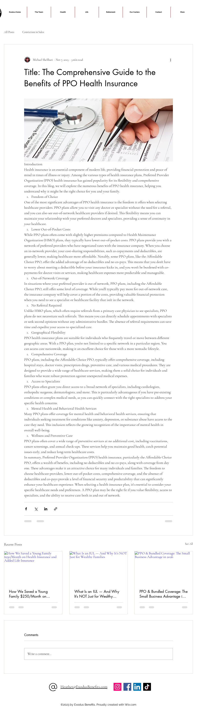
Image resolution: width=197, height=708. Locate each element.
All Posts (9, 32)
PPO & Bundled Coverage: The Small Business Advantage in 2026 (164, 594)
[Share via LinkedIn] (46, 509)
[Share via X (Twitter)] (36, 509)
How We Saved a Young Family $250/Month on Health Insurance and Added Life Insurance (31, 594)
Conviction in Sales (33, 32)
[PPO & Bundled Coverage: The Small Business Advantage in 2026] (164, 567)
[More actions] (170, 59)
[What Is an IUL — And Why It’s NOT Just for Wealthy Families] (99, 567)
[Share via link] (55, 509)
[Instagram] (117, 687)
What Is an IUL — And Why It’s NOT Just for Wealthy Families (96, 594)
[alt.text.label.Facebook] (98, 698)
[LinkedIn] (137, 687)
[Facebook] (127, 687)
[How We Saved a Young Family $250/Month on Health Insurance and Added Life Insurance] (33, 567)
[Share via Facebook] (26, 509)
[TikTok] (147, 687)
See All (189, 544)
